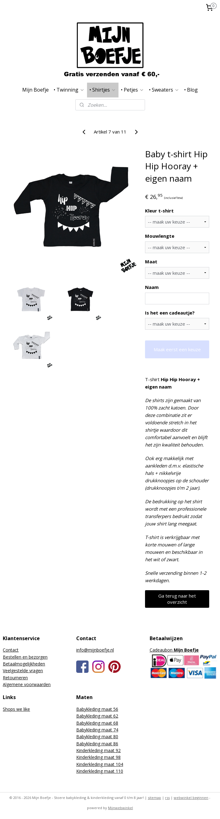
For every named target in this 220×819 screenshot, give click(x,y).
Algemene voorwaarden (27, 684)
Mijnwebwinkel (120, 807)
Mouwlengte (159, 236)
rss (167, 797)
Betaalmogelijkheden (24, 664)
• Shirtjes (102, 89)
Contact (11, 650)
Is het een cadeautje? (170, 312)
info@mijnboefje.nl (95, 650)
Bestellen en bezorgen (25, 657)
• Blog (191, 89)
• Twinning (69, 89)
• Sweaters (164, 89)
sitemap (154, 797)
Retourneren (15, 678)
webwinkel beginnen (191, 797)
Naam (152, 287)
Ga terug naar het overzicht (177, 598)
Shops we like (16, 709)
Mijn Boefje (35, 89)
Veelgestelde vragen (23, 670)
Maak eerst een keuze (177, 349)
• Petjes (132, 89)
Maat (151, 261)
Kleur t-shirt (159, 210)
